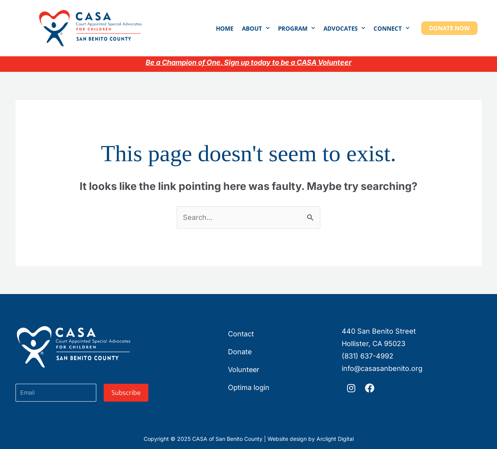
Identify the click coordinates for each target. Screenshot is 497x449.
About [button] (255, 28)
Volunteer (244, 369)
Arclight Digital (335, 438)
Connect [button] (391, 28)
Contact (241, 334)
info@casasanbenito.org (382, 368)
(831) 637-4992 (367, 356)
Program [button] (296, 28)
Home (224, 28)
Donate (240, 352)
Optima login (248, 387)
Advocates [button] (344, 28)
